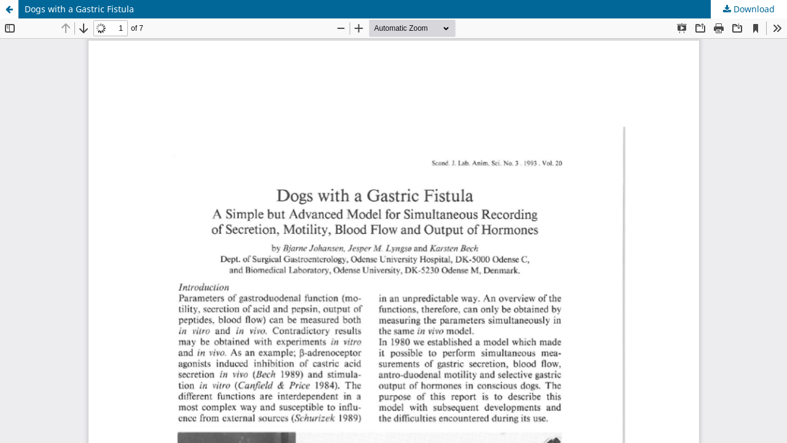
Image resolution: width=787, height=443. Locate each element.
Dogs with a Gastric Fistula (79, 9)
